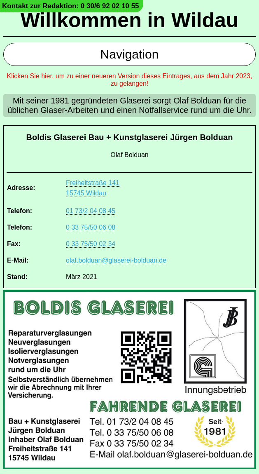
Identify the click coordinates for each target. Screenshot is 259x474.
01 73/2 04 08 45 (90, 210)
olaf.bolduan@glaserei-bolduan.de (116, 260)
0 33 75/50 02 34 (90, 243)
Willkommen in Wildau (130, 20)
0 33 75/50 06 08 (90, 227)
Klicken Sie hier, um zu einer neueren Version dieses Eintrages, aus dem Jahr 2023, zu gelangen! (129, 80)
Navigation (129, 54)
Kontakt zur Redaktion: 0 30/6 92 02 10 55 (70, 6)
